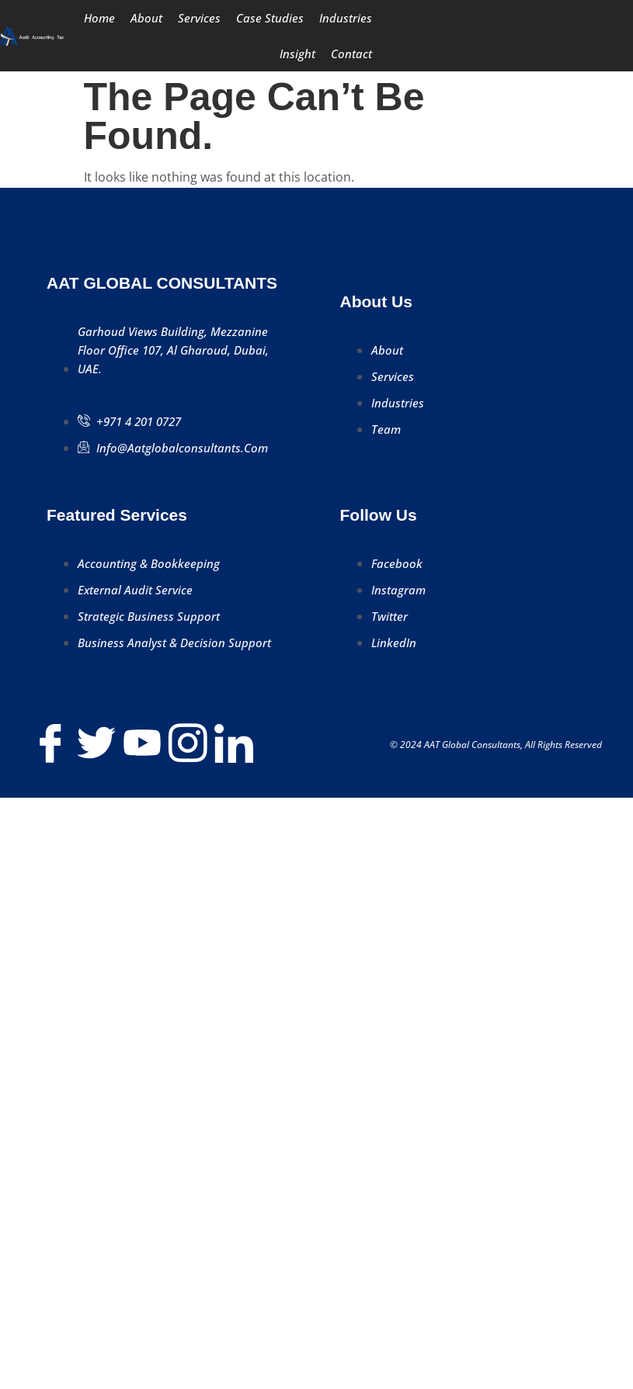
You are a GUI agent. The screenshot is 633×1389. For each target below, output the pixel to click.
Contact (351, 53)
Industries (345, 18)
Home (99, 18)
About (146, 18)
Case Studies (270, 18)
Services (199, 18)
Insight (297, 53)
